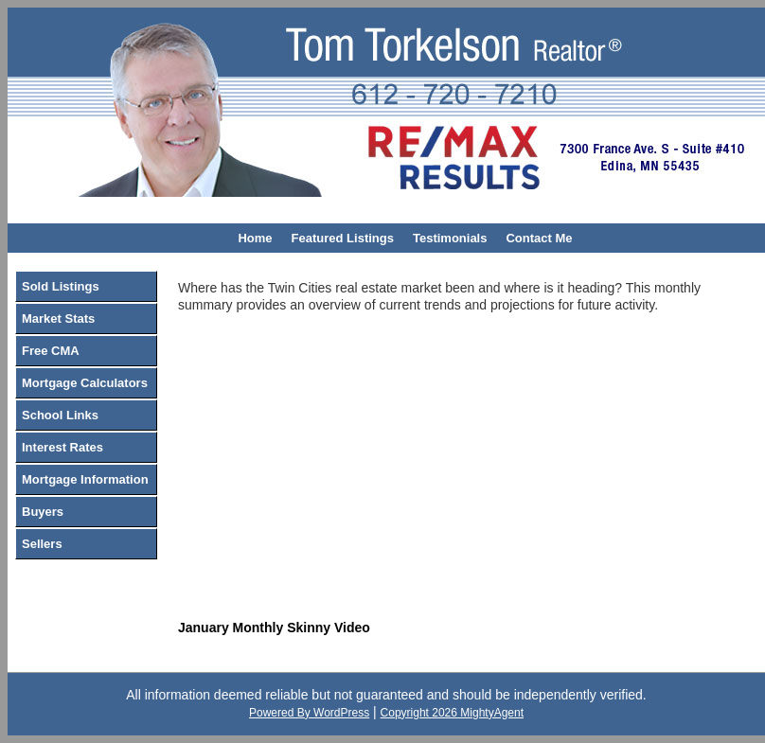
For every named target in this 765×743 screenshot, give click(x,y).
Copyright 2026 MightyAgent (452, 712)
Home (255, 238)
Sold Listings (60, 286)
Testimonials (450, 238)
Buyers (42, 511)
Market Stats (58, 318)
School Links (60, 415)
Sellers (42, 544)
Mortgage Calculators (85, 383)
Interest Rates (62, 447)
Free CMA (51, 351)
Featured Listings (343, 238)
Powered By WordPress (309, 712)
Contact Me (539, 238)
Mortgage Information (85, 479)
